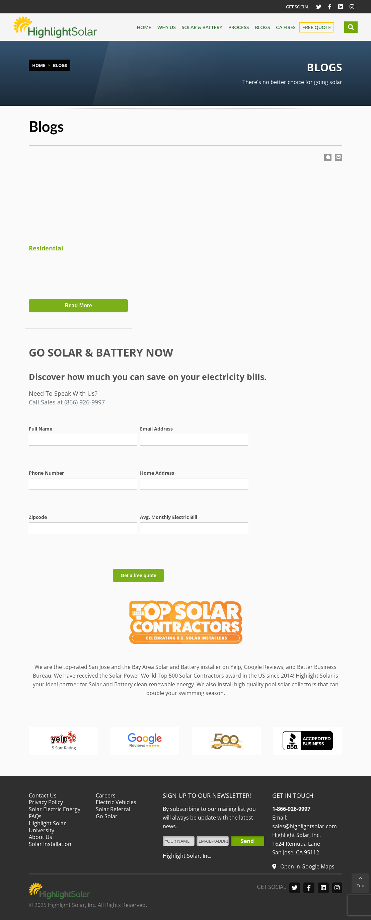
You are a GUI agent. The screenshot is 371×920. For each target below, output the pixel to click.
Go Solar (107, 816)
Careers (106, 795)
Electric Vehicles (116, 802)
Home (144, 27)
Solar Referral (113, 809)
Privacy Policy (46, 802)
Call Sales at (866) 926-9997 (67, 402)
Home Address (157, 473)
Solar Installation (50, 844)
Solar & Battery (202, 27)
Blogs (262, 27)
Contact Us (43, 795)
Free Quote (316, 27)
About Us (40, 837)
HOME (38, 65)
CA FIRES (286, 27)
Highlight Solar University (47, 827)
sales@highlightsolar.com (304, 826)
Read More (78, 305)
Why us (166, 27)
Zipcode (38, 517)
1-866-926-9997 (291, 809)
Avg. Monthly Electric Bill (168, 517)
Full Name (40, 429)
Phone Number (46, 473)
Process (238, 27)
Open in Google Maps (307, 866)
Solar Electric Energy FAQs (54, 813)
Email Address (156, 429)
